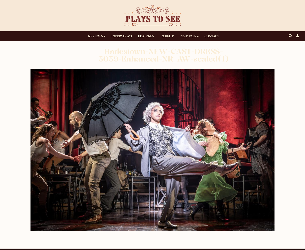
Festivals (188, 36)
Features (146, 36)
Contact (211, 36)
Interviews (121, 36)
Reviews (95, 36)
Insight (167, 36)
